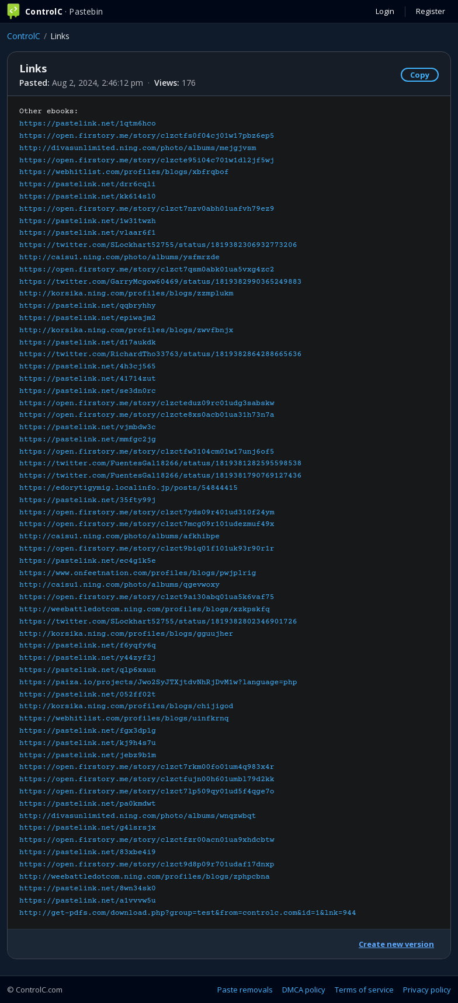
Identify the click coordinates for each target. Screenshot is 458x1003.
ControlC (23, 35)
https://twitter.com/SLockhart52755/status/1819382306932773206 (158, 245)
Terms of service (364, 989)
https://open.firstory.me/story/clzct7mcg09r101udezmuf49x (147, 524)
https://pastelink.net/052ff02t (87, 695)
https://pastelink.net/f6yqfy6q (87, 646)
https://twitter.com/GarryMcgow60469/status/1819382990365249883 (160, 282)
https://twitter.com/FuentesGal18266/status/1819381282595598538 (160, 463)
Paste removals (245, 989)
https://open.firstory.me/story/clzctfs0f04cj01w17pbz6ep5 (147, 136)
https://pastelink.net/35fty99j (87, 500)
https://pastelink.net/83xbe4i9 (87, 852)
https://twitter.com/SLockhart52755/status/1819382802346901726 (158, 622)
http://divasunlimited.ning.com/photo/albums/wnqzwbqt (137, 816)
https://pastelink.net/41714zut (87, 379)
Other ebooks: (187, 512)
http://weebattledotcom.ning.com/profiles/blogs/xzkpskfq (144, 609)
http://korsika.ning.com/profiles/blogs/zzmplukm (126, 294)
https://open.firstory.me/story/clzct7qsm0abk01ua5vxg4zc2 (147, 270)
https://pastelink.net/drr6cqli (87, 184)
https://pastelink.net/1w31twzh (87, 221)
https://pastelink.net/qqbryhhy (87, 306)
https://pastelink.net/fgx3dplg (87, 731)
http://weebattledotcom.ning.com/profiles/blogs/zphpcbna (144, 877)
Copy (419, 74)
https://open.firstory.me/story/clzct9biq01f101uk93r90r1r (147, 549)
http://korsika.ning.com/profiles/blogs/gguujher (126, 634)
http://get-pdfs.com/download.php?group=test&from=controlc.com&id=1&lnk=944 (187, 913)
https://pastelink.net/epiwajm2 (87, 318)
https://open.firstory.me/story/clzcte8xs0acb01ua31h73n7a (147, 415)
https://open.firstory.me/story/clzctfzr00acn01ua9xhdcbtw (147, 840)
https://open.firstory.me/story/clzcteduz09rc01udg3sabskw (147, 403)
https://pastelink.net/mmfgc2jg (87, 440)
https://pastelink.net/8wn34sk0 (87, 888)
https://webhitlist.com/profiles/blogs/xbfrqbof (124, 172)
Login (385, 11)
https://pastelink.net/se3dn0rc (87, 391)
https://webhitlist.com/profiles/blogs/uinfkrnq (124, 719)
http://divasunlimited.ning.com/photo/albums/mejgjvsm (137, 148)
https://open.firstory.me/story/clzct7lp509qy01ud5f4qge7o (147, 792)
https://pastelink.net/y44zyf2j (87, 658)
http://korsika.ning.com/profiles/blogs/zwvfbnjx (126, 330)
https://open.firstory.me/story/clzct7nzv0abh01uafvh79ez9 (147, 209)
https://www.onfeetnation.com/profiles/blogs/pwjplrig (137, 573)
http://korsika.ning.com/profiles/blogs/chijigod (126, 706)
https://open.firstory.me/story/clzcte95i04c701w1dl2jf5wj (147, 160)
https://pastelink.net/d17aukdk (87, 343)
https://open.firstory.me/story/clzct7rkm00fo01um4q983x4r (147, 767)
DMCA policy (303, 989)
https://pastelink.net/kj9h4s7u (87, 743)
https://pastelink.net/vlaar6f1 (87, 233)
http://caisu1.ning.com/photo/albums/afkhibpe (119, 536)
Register (430, 11)
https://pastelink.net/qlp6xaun (87, 670)
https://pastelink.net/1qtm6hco (87, 124)
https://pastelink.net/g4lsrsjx (87, 828)
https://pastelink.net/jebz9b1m (87, 755)
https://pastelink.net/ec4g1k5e (87, 561)
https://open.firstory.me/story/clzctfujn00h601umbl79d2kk (147, 779)
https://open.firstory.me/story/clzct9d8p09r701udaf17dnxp (147, 865)
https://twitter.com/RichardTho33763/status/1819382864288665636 (160, 354)
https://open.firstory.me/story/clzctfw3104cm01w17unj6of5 (147, 452)
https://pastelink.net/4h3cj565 (87, 367)
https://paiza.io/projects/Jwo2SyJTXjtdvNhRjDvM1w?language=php (158, 682)
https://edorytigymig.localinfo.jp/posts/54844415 (128, 488)
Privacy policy (427, 989)
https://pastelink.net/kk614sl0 (87, 197)
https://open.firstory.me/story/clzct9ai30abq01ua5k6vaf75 (147, 597)
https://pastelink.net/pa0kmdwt (87, 804)
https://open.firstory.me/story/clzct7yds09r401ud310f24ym (147, 513)
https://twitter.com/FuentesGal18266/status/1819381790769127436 (160, 476)
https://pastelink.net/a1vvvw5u (87, 901)
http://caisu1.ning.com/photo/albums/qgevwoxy (119, 585)
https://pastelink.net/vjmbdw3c (87, 427)
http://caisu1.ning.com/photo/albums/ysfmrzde (119, 257)
